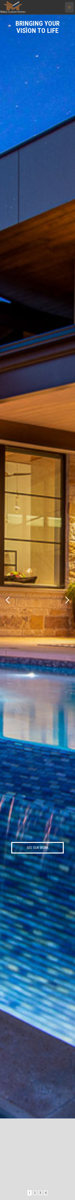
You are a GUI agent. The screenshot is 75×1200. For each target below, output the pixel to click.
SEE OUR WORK (37, 848)
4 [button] (45, 1192)
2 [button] (35, 1192)
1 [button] (29, 1192)
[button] (69, 7)
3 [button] (40, 1192)
